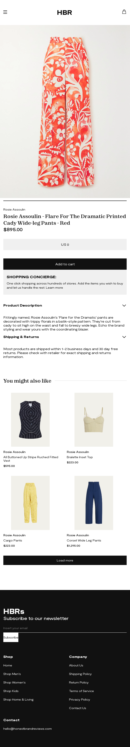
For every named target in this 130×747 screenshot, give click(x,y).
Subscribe (10, 637)
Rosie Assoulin (14, 209)
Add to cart (65, 264)
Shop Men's (12, 674)
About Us (76, 665)
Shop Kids (11, 691)
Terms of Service (81, 691)
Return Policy (79, 682)
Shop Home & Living (18, 699)
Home (7, 665)
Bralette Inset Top (80, 457)
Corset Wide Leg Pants (84, 540)
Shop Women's (14, 682)
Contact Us (77, 708)
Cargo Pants (12, 540)
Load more (65, 560)
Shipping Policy (80, 674)
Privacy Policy (79, 699)
